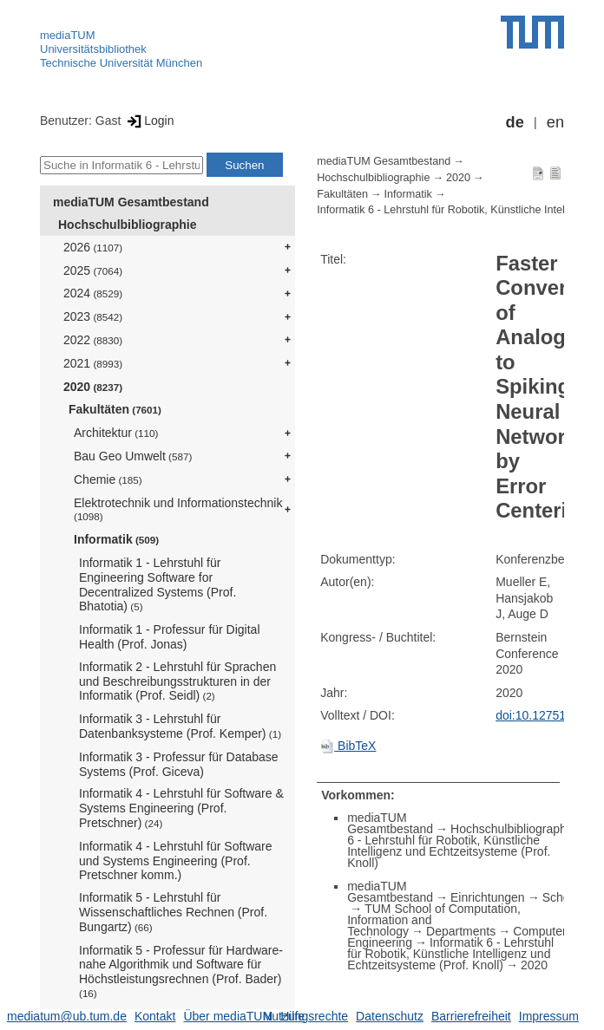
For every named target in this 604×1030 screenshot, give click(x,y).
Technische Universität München (121, 62)
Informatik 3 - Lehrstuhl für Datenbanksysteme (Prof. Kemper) (180, 726)
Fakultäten (115, 409)
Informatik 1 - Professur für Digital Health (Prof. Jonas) (169, 637)
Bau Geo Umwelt (133, 456)
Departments (461, 931)
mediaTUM (67, 35)
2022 (92, 340)
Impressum (549, 1016)
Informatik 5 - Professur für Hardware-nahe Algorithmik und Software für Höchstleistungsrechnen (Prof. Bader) (181, 971)
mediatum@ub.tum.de (67, 1016)
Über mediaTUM (227, 1016)
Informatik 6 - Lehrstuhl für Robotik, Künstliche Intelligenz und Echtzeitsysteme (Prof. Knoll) (450, 953)
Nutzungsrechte (305, 1016)
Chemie (108, 479)
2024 (92, 293)
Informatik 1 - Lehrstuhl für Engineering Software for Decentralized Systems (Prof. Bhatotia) (157, 584)
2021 (92, 363)
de (515, 122)
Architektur (116, 433)
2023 (92, 316)
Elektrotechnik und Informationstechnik (178, 509)
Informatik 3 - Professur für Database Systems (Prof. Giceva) (179, 764)
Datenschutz (389, 1016)
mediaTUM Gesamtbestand (131, 202)
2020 (92, 387)
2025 (92, 270)
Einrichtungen (487, 897)
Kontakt (155, 1016)
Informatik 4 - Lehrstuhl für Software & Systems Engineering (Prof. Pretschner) (181, 808)
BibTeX (348, 746)
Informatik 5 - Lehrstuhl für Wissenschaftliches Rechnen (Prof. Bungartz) (173, 912)
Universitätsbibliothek (93, 48)
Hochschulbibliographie (127, 224)
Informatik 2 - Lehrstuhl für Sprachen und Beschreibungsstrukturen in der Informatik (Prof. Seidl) (177, 681)
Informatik (116, 539)
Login (149, 120)
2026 (92, 247)
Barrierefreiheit (471, 1016)
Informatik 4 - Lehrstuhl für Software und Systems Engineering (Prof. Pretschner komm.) (175, 861)
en (555, 122)
